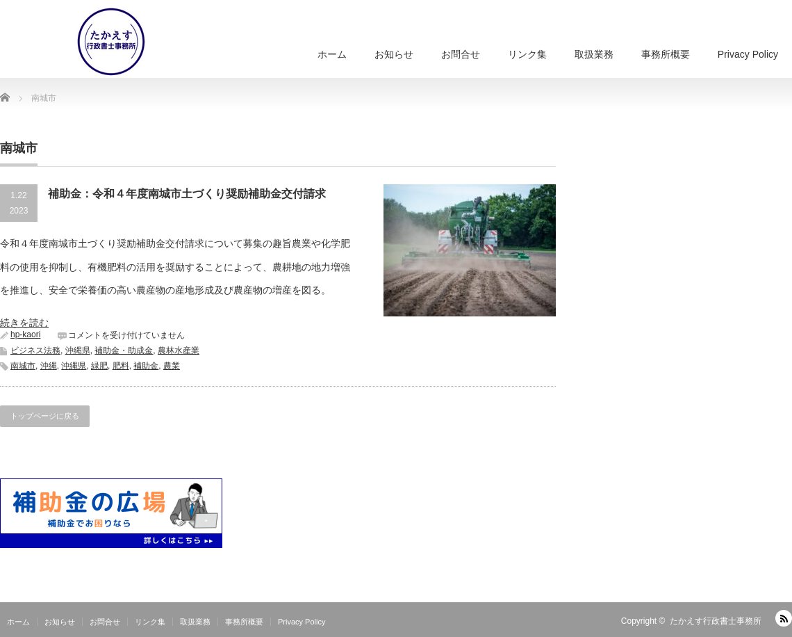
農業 (171, 366)
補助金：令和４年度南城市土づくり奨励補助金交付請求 (187, 194)
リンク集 (527, 54)
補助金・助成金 (123, 350)
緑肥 (99, 366)
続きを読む (24, 322)
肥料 (121, 366)
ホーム (332, 54)
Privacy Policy (748, 54)
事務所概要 (665, 54)
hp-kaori (25, 334)
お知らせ (393, 54)
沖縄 (48, 366)
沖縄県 (77, 350)
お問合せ (460, 54)
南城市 (22, 366)
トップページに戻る (44, 416)
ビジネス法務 (35, 350)
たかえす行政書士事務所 (715, 621)
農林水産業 (178, 350)
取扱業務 (594, 54)
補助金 (145, 366)
